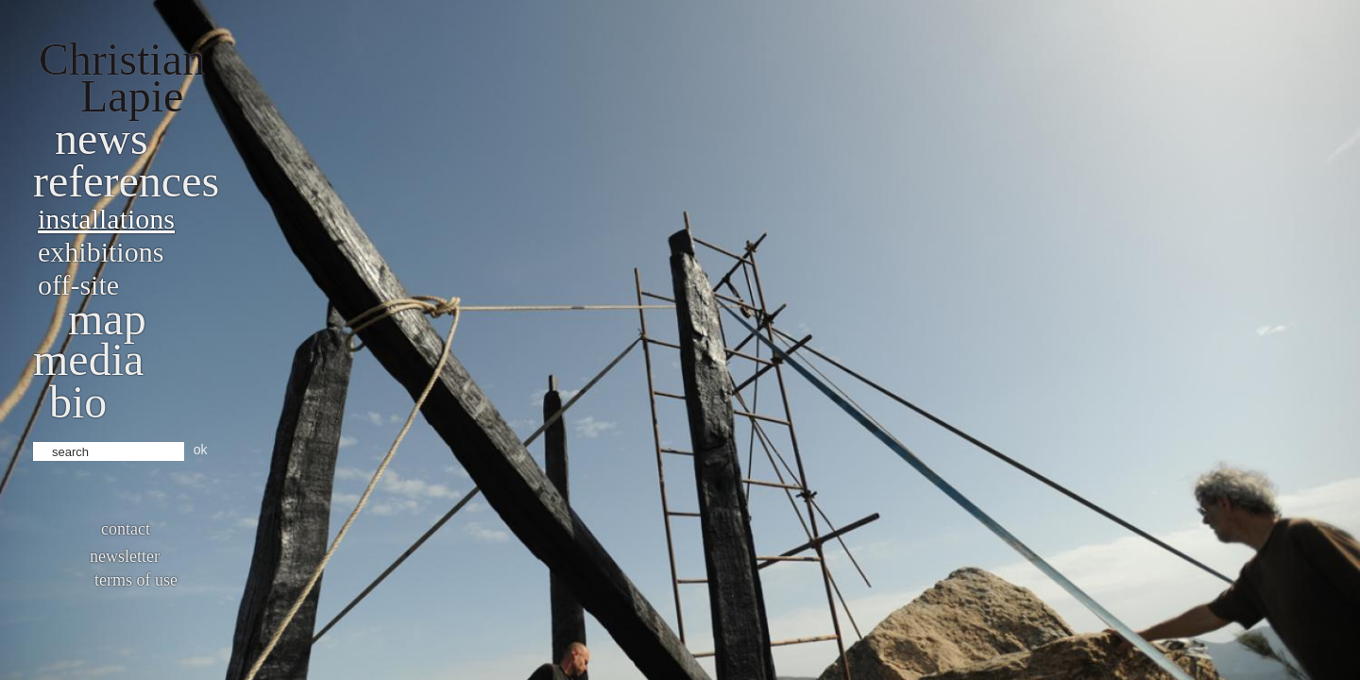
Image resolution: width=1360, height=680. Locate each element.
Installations (106, 218)
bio (78, 402)
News (101, 138)
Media (88, 359)
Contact (125, 528)
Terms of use (136, 579)
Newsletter (125, 556)
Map (107, 319)
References (126, 181)
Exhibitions (100, 251)
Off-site (78, 284)
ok (201, 449)
